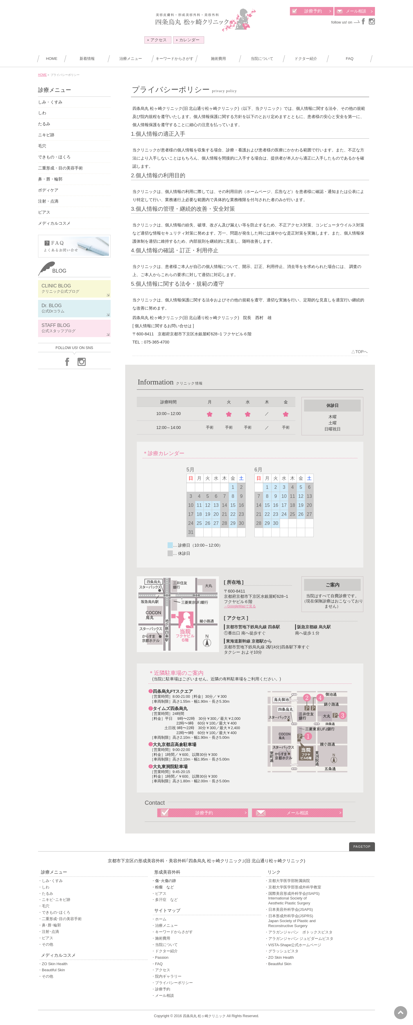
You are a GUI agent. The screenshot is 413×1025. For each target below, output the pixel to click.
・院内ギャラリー (166, 976)
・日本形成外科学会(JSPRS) (319, 921)
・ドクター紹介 (164, 951)
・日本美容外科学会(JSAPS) (289, 909)
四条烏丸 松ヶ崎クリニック (204, 1016)
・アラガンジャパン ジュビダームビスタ (299, 938)
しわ (42, 112)
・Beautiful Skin (51, 970)
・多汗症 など (164, 899)
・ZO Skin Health (52, 964)
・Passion (159, 957)
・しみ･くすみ (50, 881)
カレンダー (188, 39)
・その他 (45, 944)
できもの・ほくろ (54, 157)
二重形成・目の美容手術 (60, 168)
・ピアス (45, 938)
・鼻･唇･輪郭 (49, 925)
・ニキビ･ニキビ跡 (54, 899)
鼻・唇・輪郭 (50, 179)
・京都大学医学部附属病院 (287, 881)
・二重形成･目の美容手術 (60, 919)
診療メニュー (54, 90)
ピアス (44, 212)
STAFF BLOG (74, 328)
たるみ (44, 123)
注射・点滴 (48, 201)
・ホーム (158, 919)
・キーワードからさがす (172, 932)
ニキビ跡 (46, 135)
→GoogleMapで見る (240, 606)
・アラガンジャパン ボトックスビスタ (299, 932)
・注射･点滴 (48, 931)
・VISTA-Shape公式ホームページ (293, 945)
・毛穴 (43, 906)
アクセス (157, 39)
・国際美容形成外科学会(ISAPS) (319, 898)
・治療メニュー (164, 925)
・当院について (164, 944)
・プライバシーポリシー (172, 983)
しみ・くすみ (50, 102)
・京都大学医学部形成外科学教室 (293, 887)
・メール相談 (162, 995)
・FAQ (157, 964)
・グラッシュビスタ (282, 951)
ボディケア (48, 190)
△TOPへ (359, 351)
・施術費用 (160, 938)
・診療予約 (160, 989)
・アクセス (160, 970)
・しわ (43, 887)
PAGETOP (362, 846)
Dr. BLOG (74, 308)
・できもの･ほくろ (54, 912)
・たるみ (45, 893)
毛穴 (42, 146)
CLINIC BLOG (74, 288)
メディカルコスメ (54, 223)
